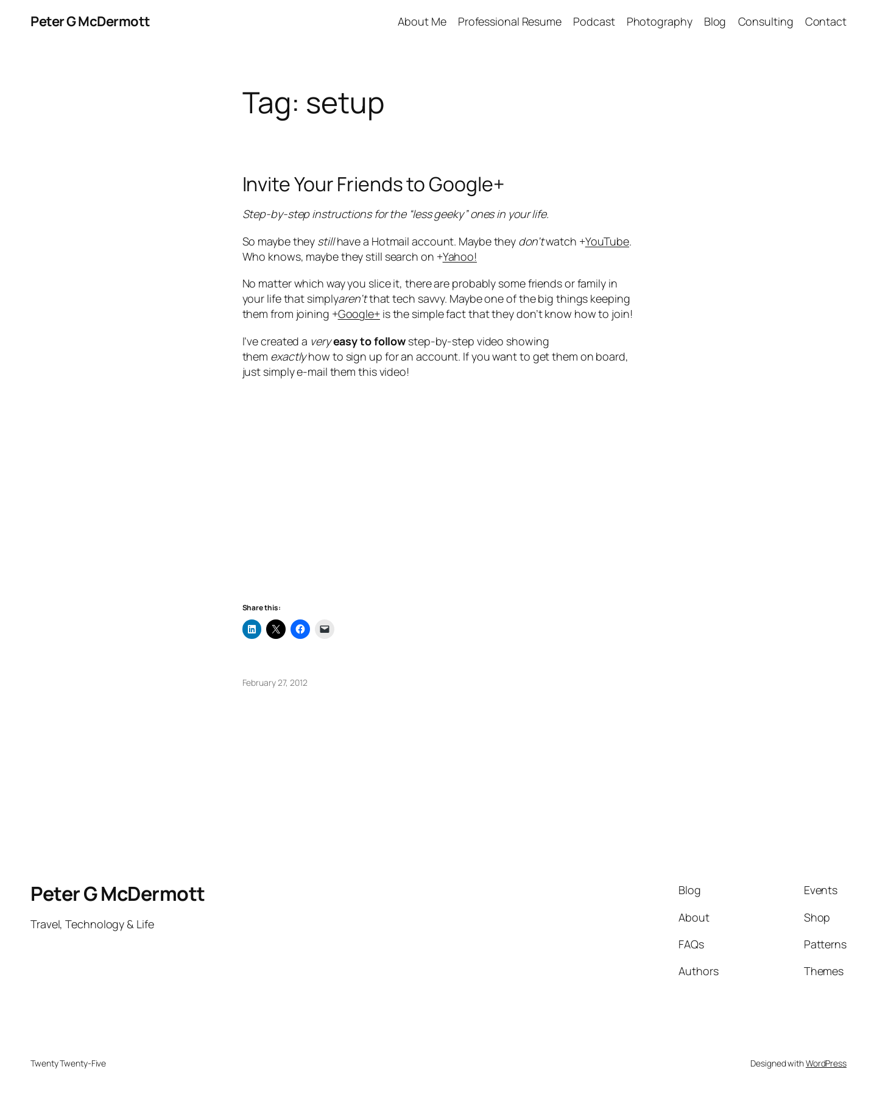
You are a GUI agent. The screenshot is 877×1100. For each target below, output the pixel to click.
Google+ (359, 313)
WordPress (826, 1063)
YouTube (607, 241)
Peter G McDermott (90, 21)
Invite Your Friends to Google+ (373, 184)
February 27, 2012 (275, 682)
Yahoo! (460, 256)
